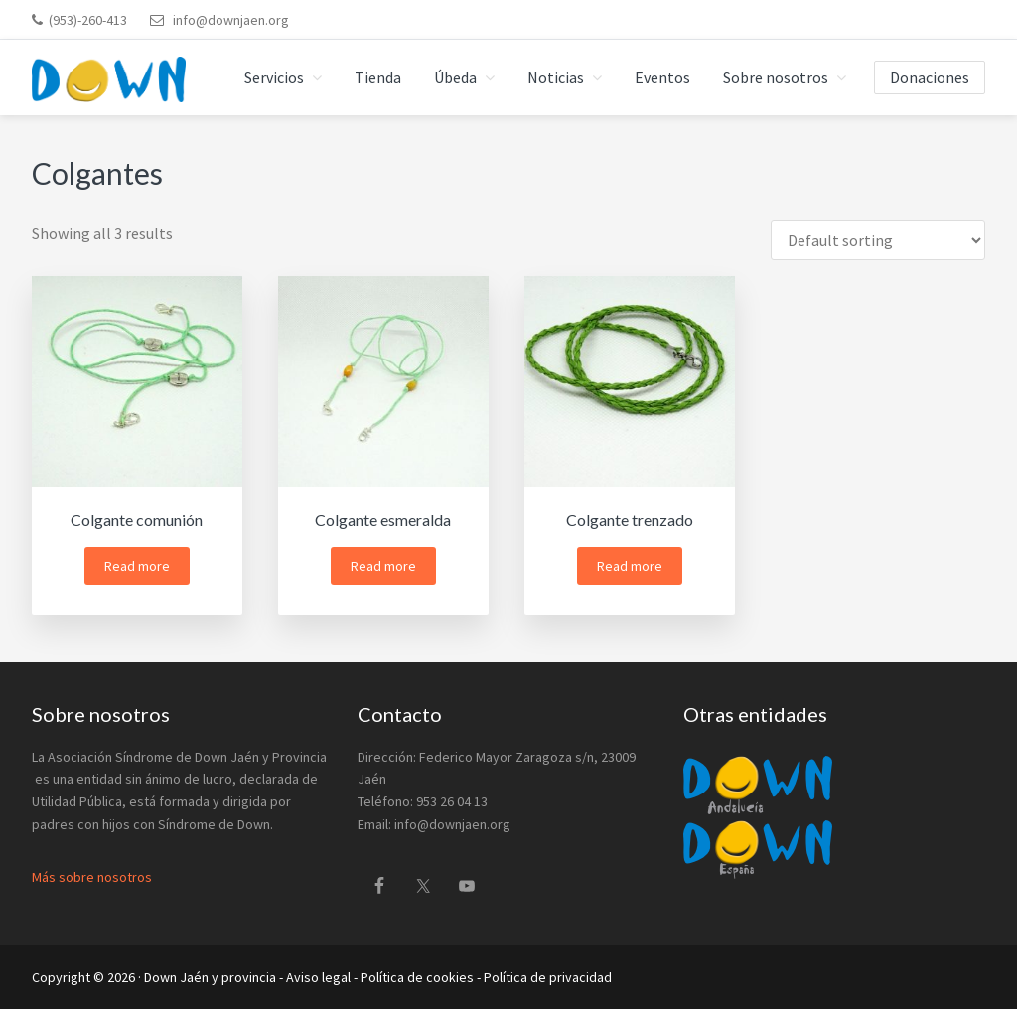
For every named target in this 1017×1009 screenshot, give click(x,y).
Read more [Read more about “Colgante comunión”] (137, 566)
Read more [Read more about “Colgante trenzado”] (629, 566)
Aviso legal (318, 977)
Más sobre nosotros (92, 877)
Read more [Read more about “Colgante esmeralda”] (383, 566)
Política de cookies (417, 977)
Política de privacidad (548, 977)
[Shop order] (878, 240)
